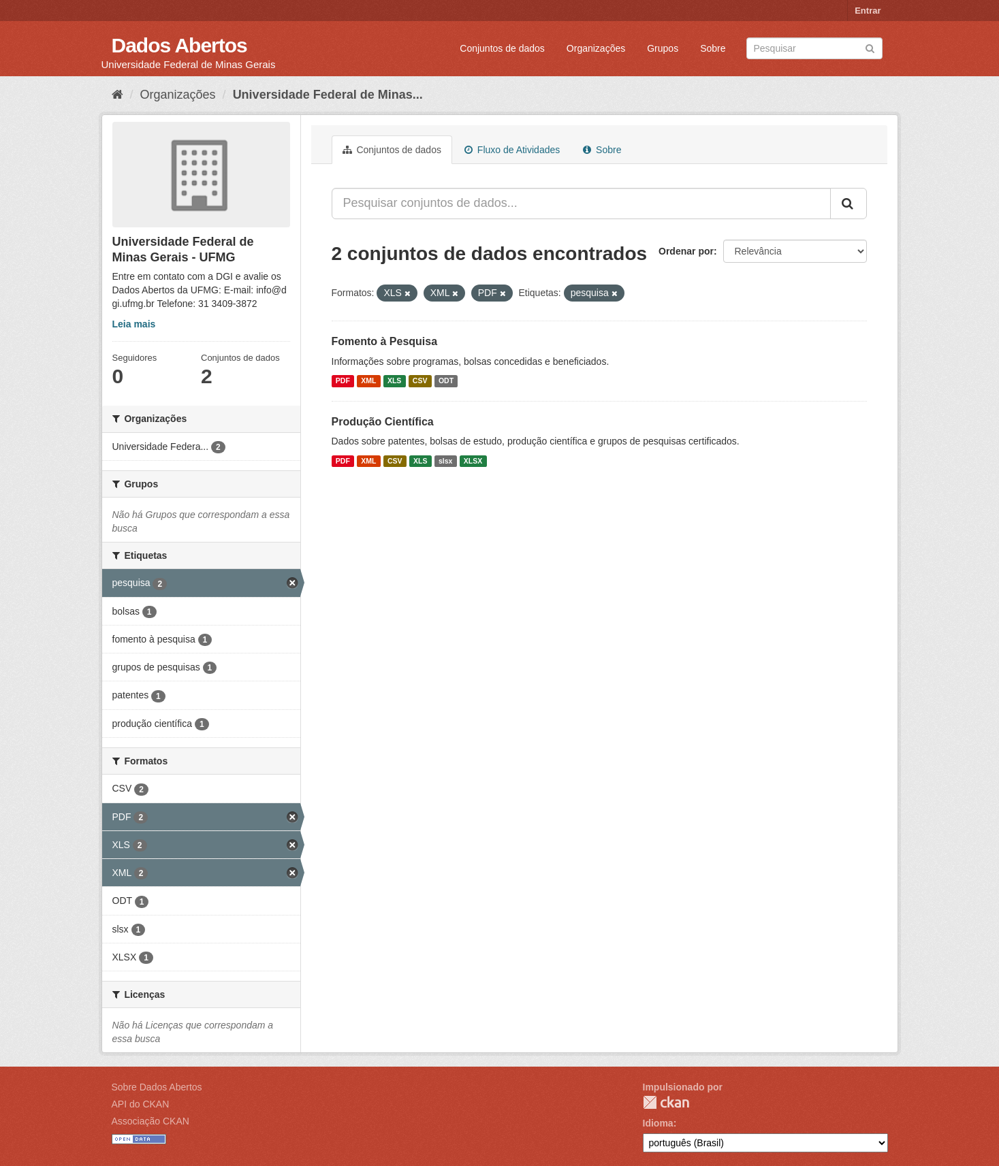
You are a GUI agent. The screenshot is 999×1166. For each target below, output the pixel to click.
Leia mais (134, 324)
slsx (445, 461)
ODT (446, 381)
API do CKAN (141, 1104)
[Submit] (870, 47)
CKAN (666, 1102)
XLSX (473, 461)
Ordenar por (686, 251)
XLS (394, 381)
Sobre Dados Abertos (157, 1087)
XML (368, 381)
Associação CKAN (150, 1121)
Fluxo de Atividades (512, 149)
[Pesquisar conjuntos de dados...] (581, 203)
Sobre (712, 48)
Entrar (868, 10)
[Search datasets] (814, 48)
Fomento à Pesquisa (385, 341)
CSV (420, 381)
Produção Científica (383, 421)
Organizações (596, 48)
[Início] (117, 94)
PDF (343, 381)
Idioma (658, 1123)
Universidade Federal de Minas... (328, 94)
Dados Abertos (179, 45)
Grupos (662, 48)
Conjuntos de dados (502, 48)
